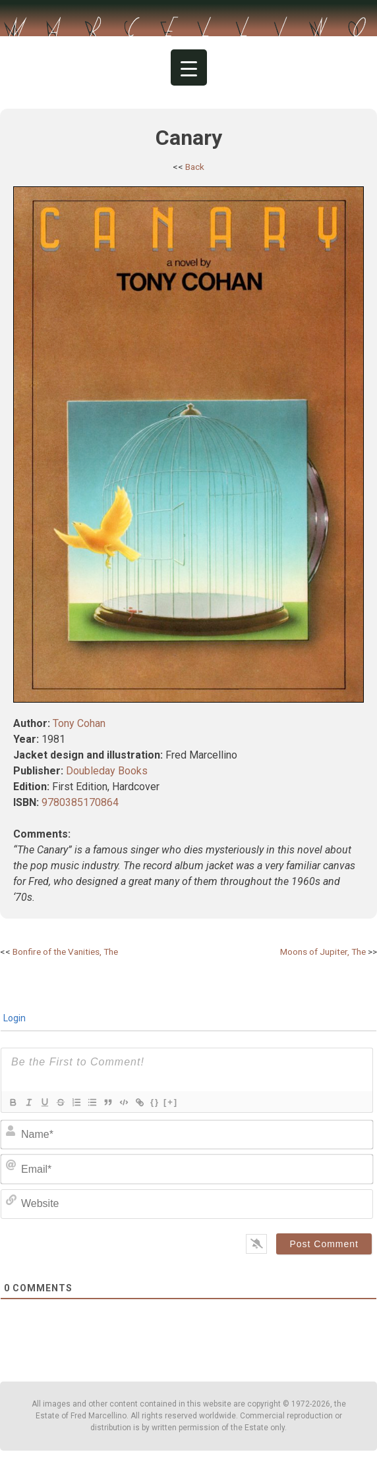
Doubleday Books (107, 771)
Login (13, 1018)
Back (194, 166)
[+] (170, 1102)
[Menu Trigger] (189, 67)
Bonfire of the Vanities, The (65, 951)
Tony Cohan (79, 723)
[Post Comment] (324, 1243)
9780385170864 (80, 802)
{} (155, 1102)
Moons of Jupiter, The (323, 951)
